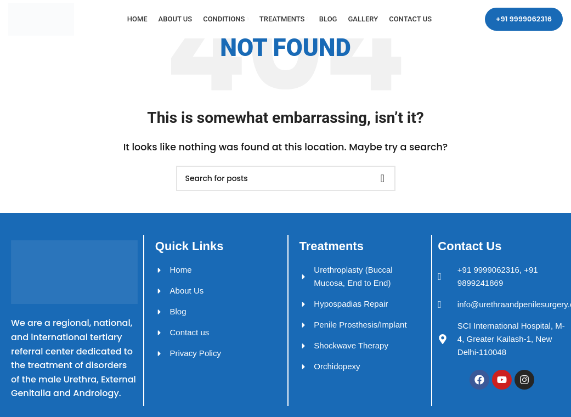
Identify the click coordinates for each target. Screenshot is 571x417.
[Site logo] (41, 18)
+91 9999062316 (524, 19)
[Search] (285, 178)
